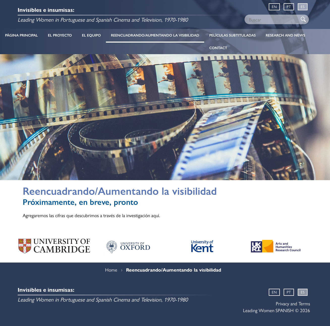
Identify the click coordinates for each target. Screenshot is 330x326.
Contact (218, 48)
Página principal (21, 35)
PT (289, 6)
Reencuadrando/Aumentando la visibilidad (155, 35)
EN (274, 6)
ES (303, 6)
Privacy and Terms (293, 303)
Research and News (285, 35)
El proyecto (60, 35)
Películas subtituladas (232, 35)
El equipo (91, 35)
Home (111, 269)
